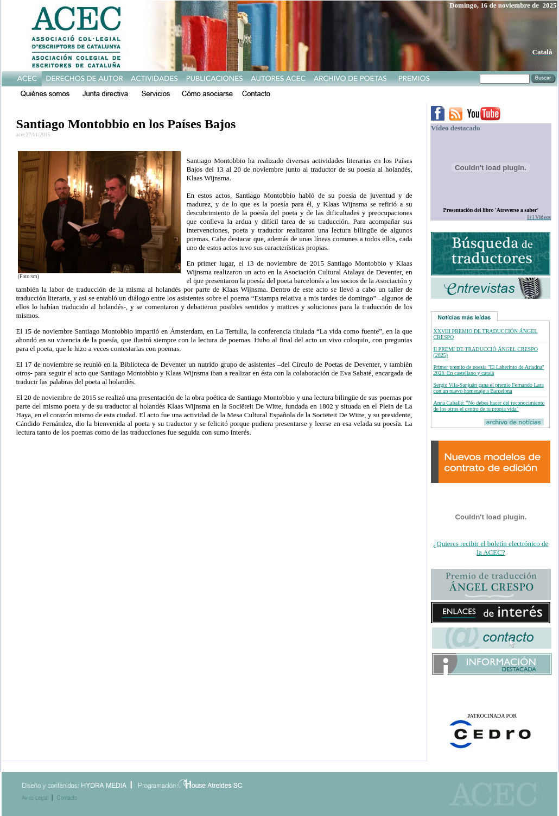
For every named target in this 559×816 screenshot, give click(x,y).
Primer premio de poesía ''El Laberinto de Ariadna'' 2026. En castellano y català (488, 370)
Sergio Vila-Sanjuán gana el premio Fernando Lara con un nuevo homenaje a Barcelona (488, 388)
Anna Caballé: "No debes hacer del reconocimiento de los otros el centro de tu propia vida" (488, 406)
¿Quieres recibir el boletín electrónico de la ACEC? (491, 547)
